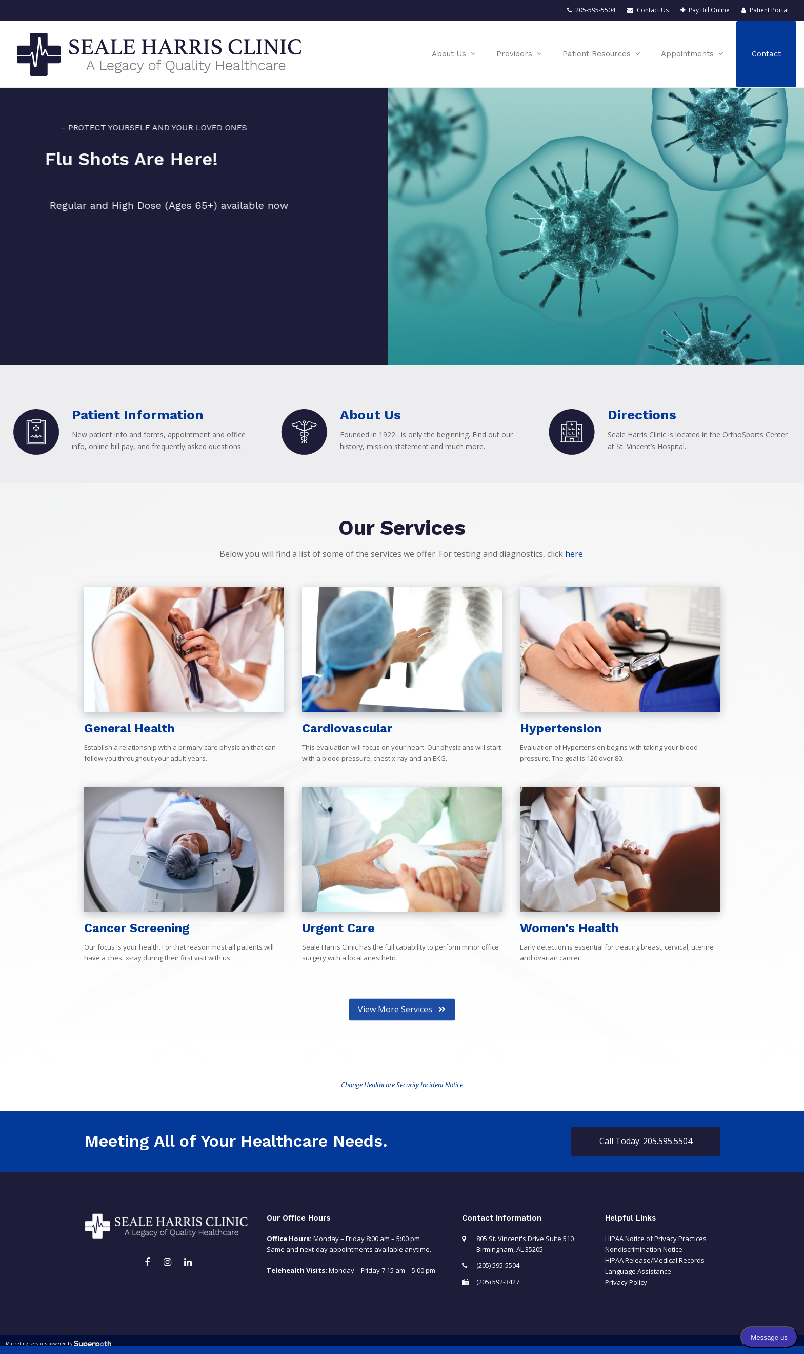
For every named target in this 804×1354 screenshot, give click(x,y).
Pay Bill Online (709, 10)
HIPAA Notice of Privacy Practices (656, 1238)
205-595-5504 (595, 10)
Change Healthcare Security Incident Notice (402, 1084)
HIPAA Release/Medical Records (655, 1260)
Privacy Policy (626, 1282)
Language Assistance (638, 1271)
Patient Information (138, 414)
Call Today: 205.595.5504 (645, 1141)
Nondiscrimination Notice (643, 1249)
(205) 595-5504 (497, 1265)
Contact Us (653, 10)
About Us (370, 414)
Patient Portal (769, 10)
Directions (642, 414)
